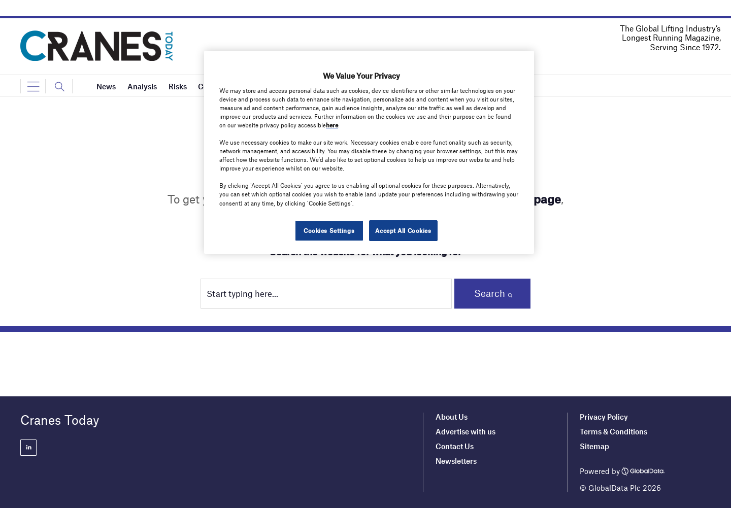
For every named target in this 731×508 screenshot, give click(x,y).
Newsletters (457, 460)
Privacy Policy (604, 416)
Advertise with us (465, 431)
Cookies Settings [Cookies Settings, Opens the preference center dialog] (329, 230)
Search (489, 293)
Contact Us (455, 446)
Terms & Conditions (613, 431)
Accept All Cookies (403, 230)
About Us (452, 416)
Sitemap (594, 446)
